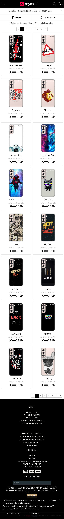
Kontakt (32, 458)
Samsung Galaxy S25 (32, 424)
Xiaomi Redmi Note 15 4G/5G (32, 437)
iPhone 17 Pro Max (32, 415)
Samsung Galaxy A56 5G (32, 434)
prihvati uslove (13, 514)
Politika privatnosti (32, 464)
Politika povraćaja (32, 467)
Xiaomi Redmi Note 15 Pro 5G (32, 439)
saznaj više (33, 514)
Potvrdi (32, 496)
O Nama (32, 455)
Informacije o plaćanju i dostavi (32, 461)
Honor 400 (32, 445)
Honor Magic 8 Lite (32, 442)
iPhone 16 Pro (32, 418)
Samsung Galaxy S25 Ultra (32, 421)
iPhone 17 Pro (32, 412)
